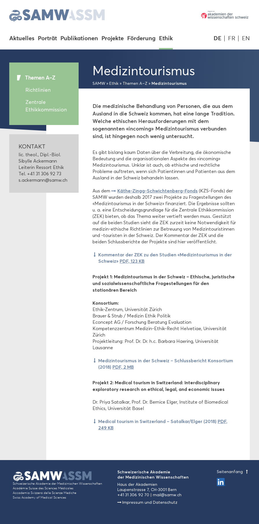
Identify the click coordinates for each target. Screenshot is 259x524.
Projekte (112, 39)
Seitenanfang (233, 471)
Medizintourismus (169, 83)
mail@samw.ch (167, 494)
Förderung (141, 39)
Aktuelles (21, 39)
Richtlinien (38, 90)
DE (217, 38)
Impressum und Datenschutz (149, 502)
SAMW (98, 83)
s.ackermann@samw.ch (42, 180)
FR (231, 38)
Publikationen (79, 39)
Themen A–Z (40, 78)
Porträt (47, 39)
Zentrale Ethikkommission (46, 106)
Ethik (166, 39)
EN (246, 38)
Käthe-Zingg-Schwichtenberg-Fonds (157, 191)
